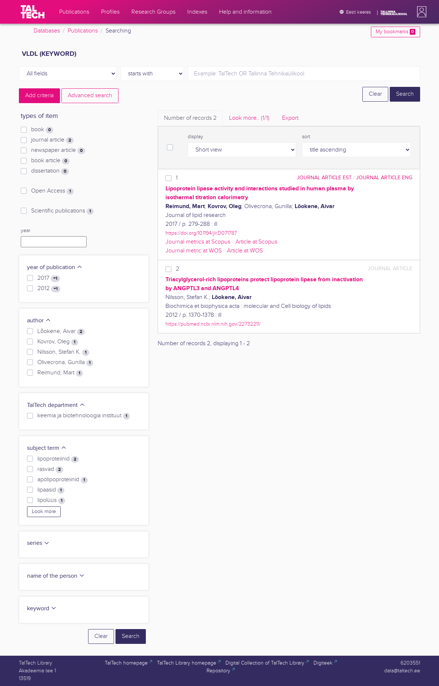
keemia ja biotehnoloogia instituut (83, 416)
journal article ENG (384, 177)
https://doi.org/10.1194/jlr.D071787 (201, 233)
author (39, 320)
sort (306, 137)
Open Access (52, 191)
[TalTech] (32, 12)
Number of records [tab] (190, 118)
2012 (48, 288)
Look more (44, 511)
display (195, 137)
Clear (375, 94)
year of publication (55, 267)
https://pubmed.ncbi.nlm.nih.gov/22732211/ (213, 324)
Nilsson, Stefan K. (63, 352)
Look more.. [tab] (249, 118)
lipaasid (50, 490)
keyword (42, 608)
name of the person (56, 576)
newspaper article (58, 150)
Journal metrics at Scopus (197, 241)
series (38, 543)
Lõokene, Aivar (61, 331)
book (42, 129)
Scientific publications (62, 211)
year (25, 231)
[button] (420, 12)
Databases (47, 30)
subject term (47, 448)
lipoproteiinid (58, 459)
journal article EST (324, 177)
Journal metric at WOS (193, 250)
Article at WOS (245, 250)
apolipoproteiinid (62, 479)
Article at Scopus (256, 241)
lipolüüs (51, 500)
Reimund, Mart (60, 373)
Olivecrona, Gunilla (65, 362)
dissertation (50, 171)
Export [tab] (290, 118)
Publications (83, 30)
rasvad (50, 469)
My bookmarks (395, 32)
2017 (48, 278)
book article (50, 160)
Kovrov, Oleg (57, 342)
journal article (52, 140)
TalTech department (56, 405)
